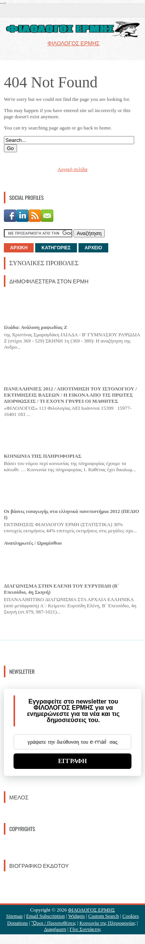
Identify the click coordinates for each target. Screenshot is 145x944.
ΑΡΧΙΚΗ (18, 247)
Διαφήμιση (55, 929)
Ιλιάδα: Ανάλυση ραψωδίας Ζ (35, 327)
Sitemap (14, 916)
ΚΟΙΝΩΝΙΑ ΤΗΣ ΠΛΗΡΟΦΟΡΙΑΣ (43, 456)
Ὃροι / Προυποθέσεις (53, 923)
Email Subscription (45, 916)
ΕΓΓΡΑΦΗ (72, 761)
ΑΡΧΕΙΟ (93, 247)
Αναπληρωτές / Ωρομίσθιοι (33, 543)
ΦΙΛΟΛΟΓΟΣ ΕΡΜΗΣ (91, 910)
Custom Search (103, 916)
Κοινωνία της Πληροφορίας (108, 923)
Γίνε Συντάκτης (85, 929)
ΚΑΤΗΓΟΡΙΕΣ (55, 247)
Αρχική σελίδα (72, 169)
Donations (17, 923)
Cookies (131, 916)
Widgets (76, 916)
